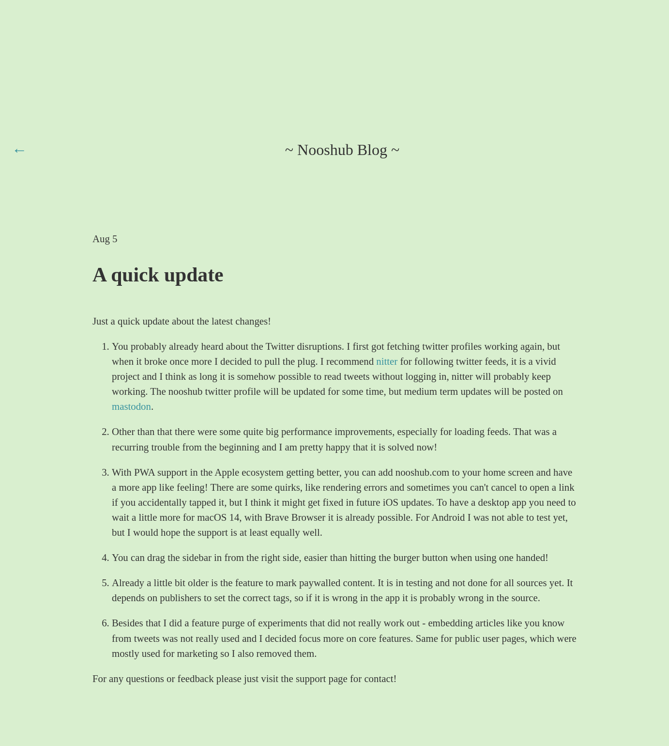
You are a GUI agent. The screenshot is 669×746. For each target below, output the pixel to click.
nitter (386, 361)
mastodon (131, 406)
